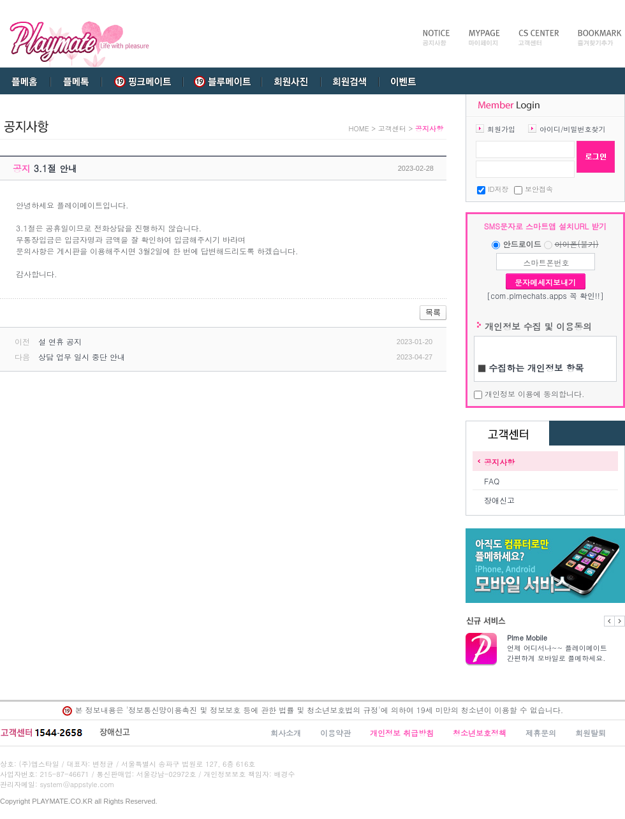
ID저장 (498, 189)
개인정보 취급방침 (402, 732)
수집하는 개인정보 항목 (536, 367)
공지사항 (499, 461)
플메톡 (76, 81)
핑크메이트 (142, 81)
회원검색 (349, 81)
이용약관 (335, 732)
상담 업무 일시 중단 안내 (81, 356)
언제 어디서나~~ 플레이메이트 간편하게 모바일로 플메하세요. (566, 648)
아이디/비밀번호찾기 (573, 129)
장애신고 (499, 500)
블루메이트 (220, 81)
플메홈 (25, 81)
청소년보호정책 (479, 732)
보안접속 (539, 189)
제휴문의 (541, 732)
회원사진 (290, 81)
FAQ (491, 480)
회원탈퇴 (590, 732)
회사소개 (285, 732)
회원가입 (501, 129)
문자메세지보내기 (545, 282)
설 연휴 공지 (60, 341)
